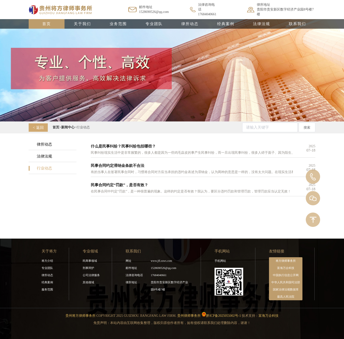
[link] (56, 127)
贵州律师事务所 (189, 315)
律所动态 (190, 24)
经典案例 (225, 24)
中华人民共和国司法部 (285, 282)
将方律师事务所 (286, 260)
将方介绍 (47, 260)
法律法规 (261, 24)
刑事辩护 (88, 268)
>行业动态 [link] (82, 127)
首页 (46, 24)
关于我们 (82, 24)
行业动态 (44, 168)
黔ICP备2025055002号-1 (223, 315)
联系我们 (297, 24)
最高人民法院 (285, 296)
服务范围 (47, 289)
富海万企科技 (285, 268)
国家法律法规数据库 (286, 289)
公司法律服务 (91, 275)
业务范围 (118, 24)
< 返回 (38, 128)
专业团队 (154, 24)
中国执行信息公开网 (286, 275)
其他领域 (88, 282)
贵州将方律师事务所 (80, 315)
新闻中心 (68, 127)
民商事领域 (90, 260)
